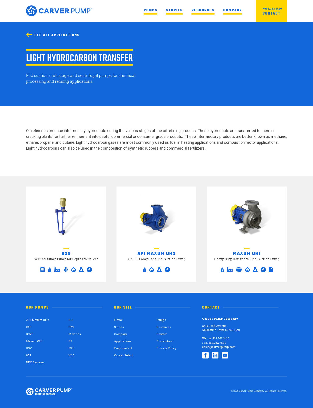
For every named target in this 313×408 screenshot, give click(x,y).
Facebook (205, 355)
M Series (74, 334)
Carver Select (123, 355)
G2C (29, 327)
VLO (71, 355)
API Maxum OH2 (37, 320)
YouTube (225, 355)
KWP (29, 334)
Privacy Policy (166, 348)
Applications (122, 341)
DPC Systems (35, 362)
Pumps (150, 10)
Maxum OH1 (34, 341)
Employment (123, 348)
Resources (203, 10)
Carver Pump (59, 10)
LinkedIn (215, 355)
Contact (271, 14)
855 (28, 355)
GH (70, 320)
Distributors (164, 341)
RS (70, 341)
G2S (71, 327)
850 (70, 348)
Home (118, 320)
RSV (29, 348)
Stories (174, 10)
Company (232, 10)
